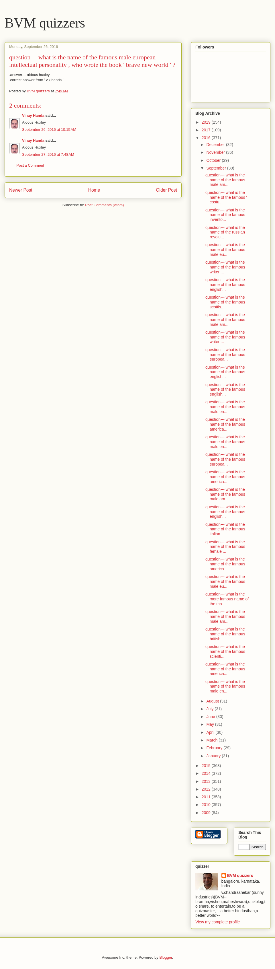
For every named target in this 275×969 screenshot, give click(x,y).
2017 (207, 130)
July (210, 709)
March (212, 740)
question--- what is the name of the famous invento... (225, 215)
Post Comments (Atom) (104, 205)
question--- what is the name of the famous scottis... (225, 302)
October (214, 160)
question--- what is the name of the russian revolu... (225, 232)
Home (94, 190)
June (211, 716)
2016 (207, 137)
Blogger (165, 957)
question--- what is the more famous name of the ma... (227, 599)
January (214, 756)
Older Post (166, 190)
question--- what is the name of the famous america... (225, 424)
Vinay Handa (33, 115)
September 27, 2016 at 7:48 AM (48, 154)
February (214, 748)
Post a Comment (30, 165)
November (216, 152)
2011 (207, 797)
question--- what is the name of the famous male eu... (225, 249)
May (210, 724)
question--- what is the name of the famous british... (225, 634)
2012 (207, 789)
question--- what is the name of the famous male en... (225, 407)
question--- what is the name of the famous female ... (225, 547)
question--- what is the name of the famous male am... (225, 180)
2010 (207, 804)
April (210, 732)
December (216, 144)
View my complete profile (217, 922)
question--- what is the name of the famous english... (225, 284)
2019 (207, 122)
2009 (207, 812)
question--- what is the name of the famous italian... (225, 529)
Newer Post (20, 190)
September (216, 168)
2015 (207, 765)
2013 (207, 781)
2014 (207, 773)
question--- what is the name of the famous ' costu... (226, 197)
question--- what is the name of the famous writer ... (225, 267)
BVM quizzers (45, 22)
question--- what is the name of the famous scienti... (225, 651)
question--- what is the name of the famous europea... (225, 354)
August (213, 701)
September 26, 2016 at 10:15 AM (49, 129)
